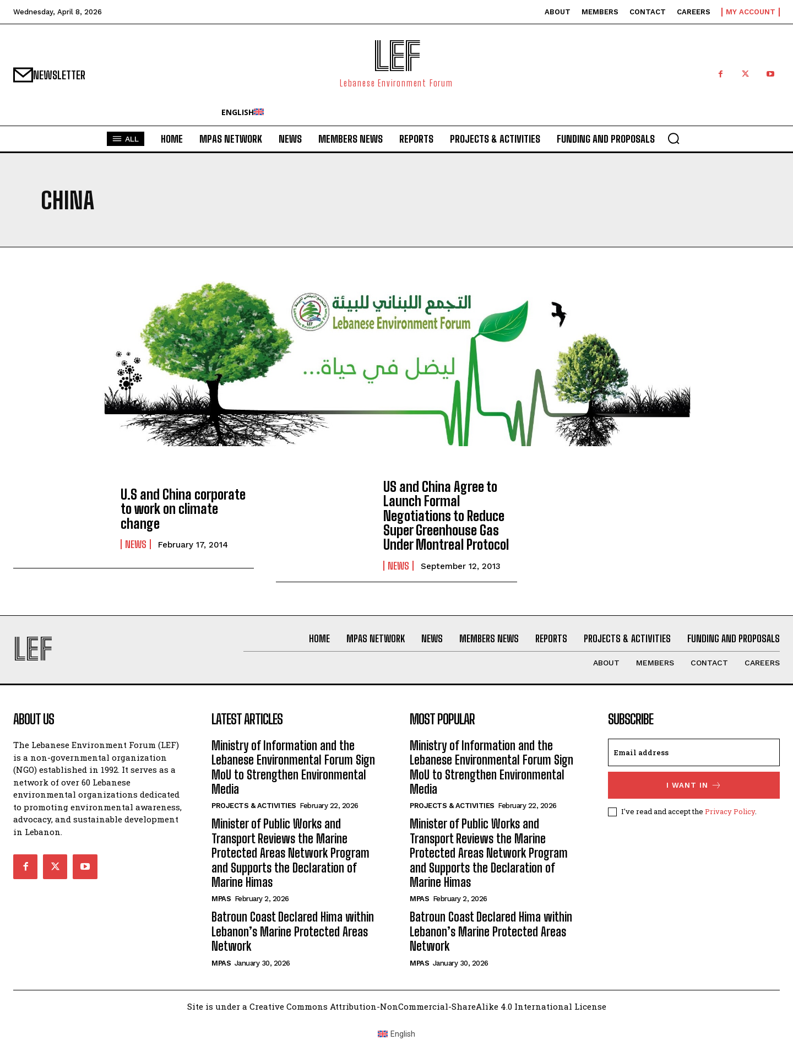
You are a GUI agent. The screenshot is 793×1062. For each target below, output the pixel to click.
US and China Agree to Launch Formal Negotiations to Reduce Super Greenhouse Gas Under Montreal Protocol (446, 516)
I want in (694, 785)
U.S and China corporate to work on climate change (183, 509)
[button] (673, 138)
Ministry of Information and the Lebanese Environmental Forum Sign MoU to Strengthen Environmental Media (293, 767)
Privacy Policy (730, 811)
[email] (694, 752)
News (135, 544)
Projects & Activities (253, 805)
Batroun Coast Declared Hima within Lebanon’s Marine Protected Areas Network (292, 931)
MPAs (221, 899)
